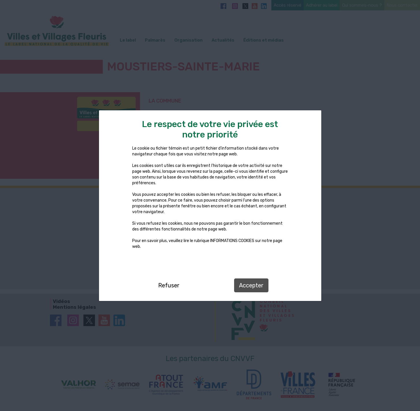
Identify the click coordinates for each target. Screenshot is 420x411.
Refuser (169, 285)
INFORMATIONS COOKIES (232, 240)
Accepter (251, 285)
